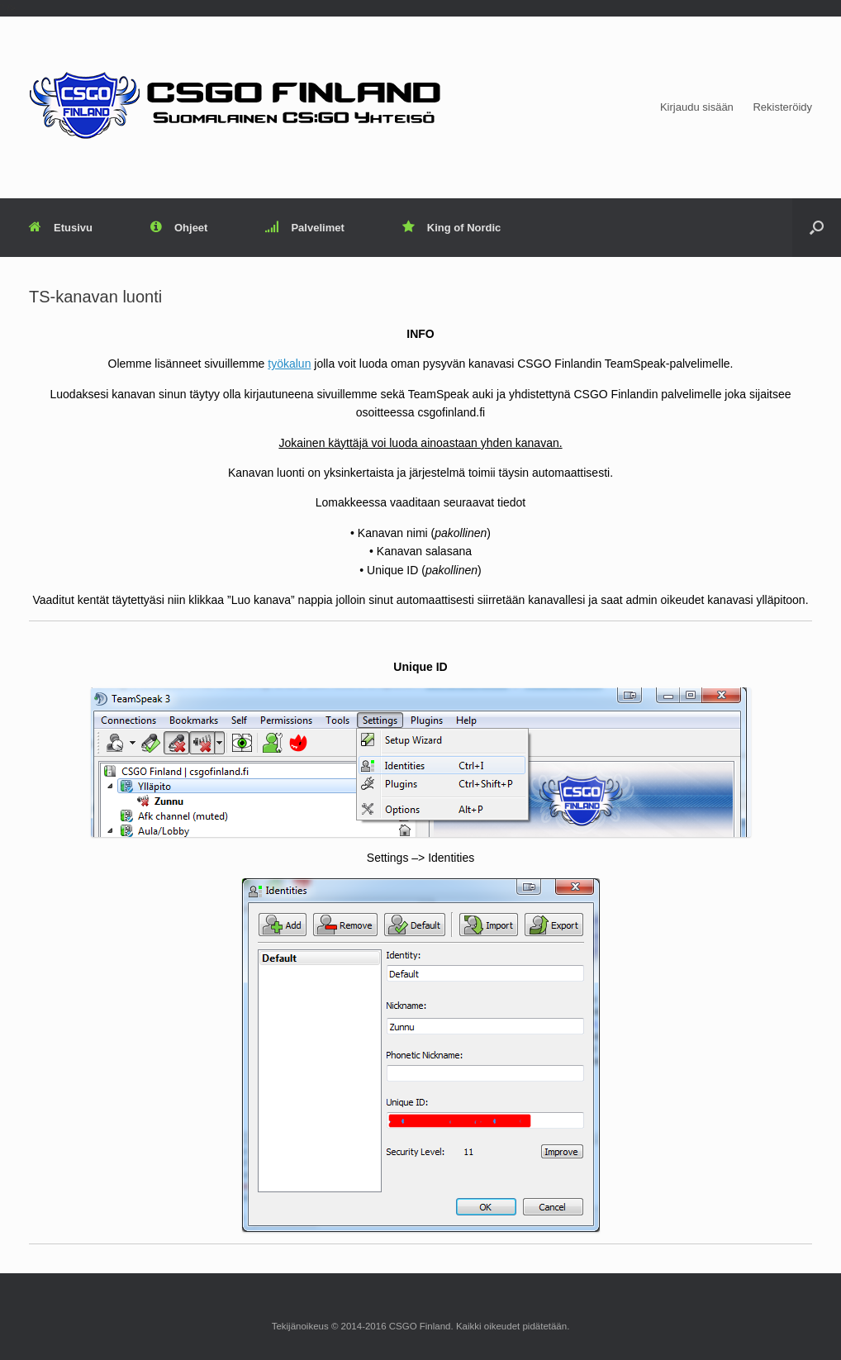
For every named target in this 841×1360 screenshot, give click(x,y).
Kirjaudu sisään (697, 107)
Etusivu (61, 227)
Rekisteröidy (782, 107)
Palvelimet (304, 227)
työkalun (289, 363)
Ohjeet (178, 227)
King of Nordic (451, 227)
